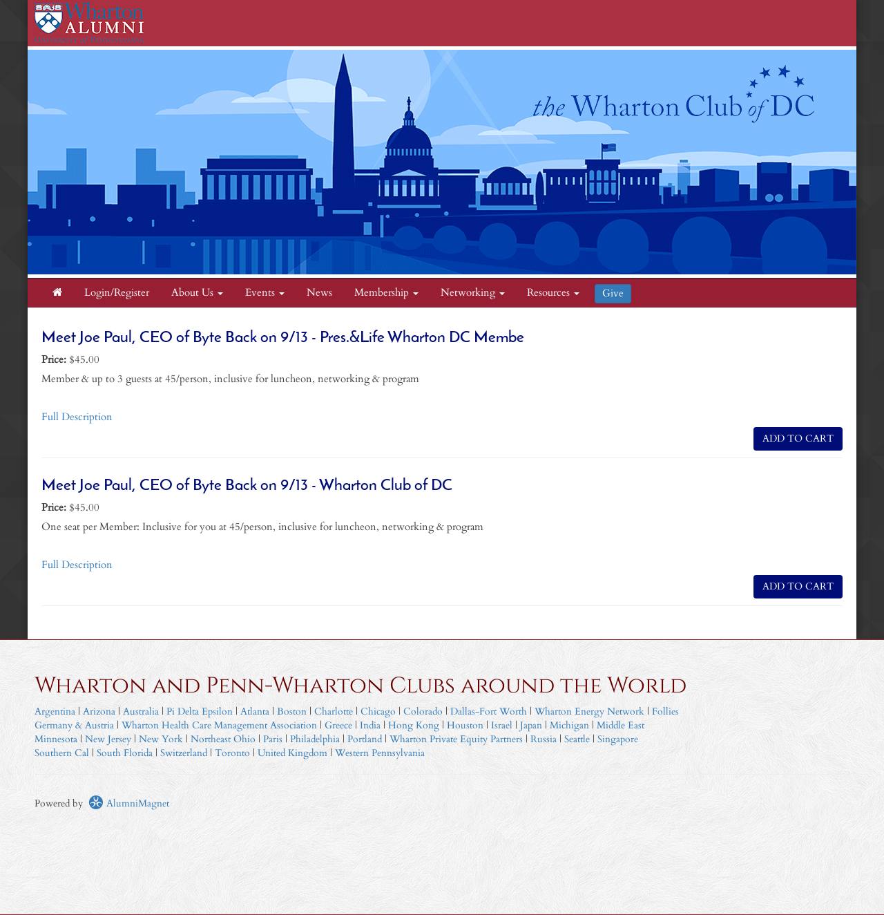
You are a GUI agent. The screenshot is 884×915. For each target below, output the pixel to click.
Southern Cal (62, 753)
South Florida (125, 753)
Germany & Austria (74, 725)
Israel (501, 725)
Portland (364, 739)
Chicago (378, 711)
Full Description (77, 417)
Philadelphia (315, 739)
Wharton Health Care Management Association (219, 725)
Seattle (577, 739)
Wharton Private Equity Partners (456, 739)
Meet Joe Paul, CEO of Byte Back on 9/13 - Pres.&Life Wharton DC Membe (282, 338)
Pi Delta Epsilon (199, 711)
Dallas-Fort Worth (488, 711)
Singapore (617, 739)
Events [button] (265, 292)
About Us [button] (197, 292)
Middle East (620, 725)
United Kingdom (292, 753)
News (319, 292)
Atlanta (254, 711)
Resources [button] (553, 292)
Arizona (99, 711)
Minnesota (56, 739)
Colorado (423, 711)
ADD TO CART (798, 438)
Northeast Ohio (223, 739)
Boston (292, 711)
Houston (465, 725)
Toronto (232, 753)
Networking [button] (473, 292)
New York (161, 739)
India (370, 725)
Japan (531, 725)
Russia (543, 739)
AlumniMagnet (128, 803)
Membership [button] (386, 292)
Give (613, 293)
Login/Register (116, 292)
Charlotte (333, 711)
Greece (338, 725)
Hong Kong (413, 725)
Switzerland (183, 753)
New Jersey (109, 739)
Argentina (55, 711)
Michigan (569, 725)
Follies (665, 711)
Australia (141, 711)
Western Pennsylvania (380, 753)
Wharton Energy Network (589, 711)
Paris (272, 739)
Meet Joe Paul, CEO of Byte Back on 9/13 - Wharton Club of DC (246, 486)
